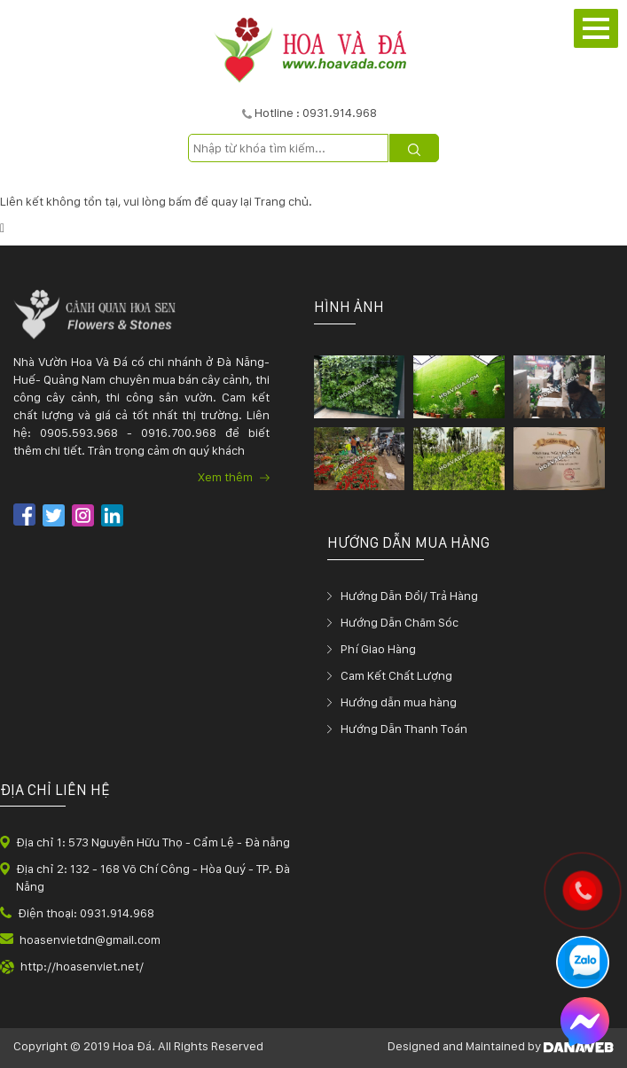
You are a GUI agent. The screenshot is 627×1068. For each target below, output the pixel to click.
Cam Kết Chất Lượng (396, 675)
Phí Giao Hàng (378, 649)
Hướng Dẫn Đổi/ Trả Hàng (409, 596)
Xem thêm (234, 477)
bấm (180, 201)
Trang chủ (282, 201)
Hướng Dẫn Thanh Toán (404, 728)
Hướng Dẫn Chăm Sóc (399, 622)
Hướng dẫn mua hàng (399, 702)
